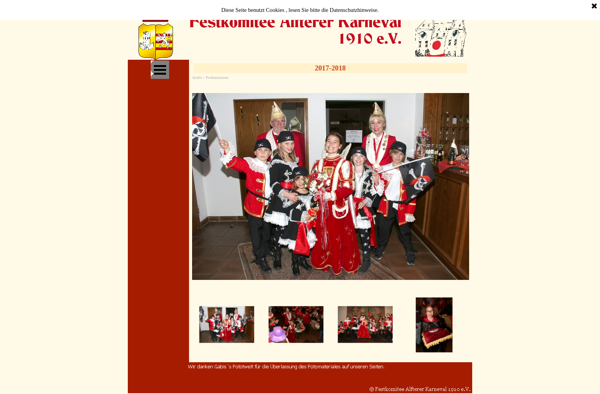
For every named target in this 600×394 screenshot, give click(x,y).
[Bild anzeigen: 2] (296, 325)
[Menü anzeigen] (160, 69)
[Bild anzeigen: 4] (434, 325)
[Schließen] (594, 6)
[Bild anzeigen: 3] (365, 325)
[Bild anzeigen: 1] (226, 325)
